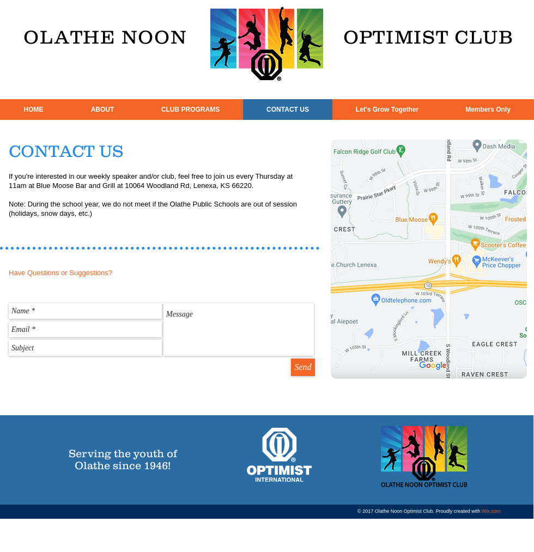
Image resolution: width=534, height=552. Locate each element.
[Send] (303, 367)
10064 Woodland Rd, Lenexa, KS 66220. (189, 185)
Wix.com (491, 511)
